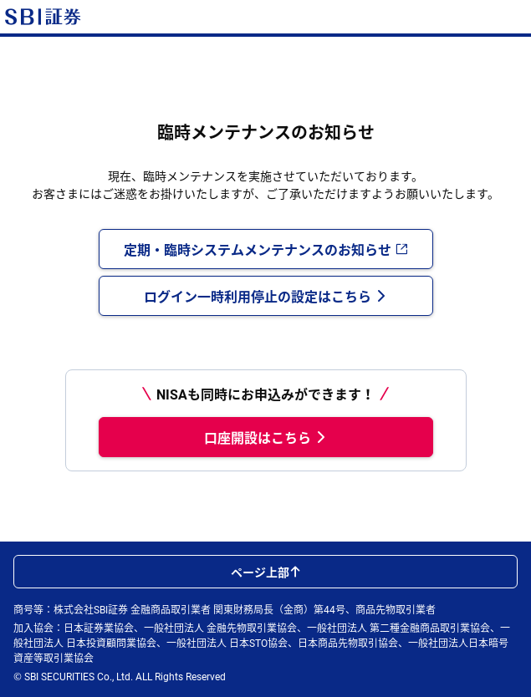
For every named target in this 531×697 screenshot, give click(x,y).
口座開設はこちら (266, 437)
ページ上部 (266, 571)
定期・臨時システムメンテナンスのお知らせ (266, 249)
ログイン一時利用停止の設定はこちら (266, 296)
